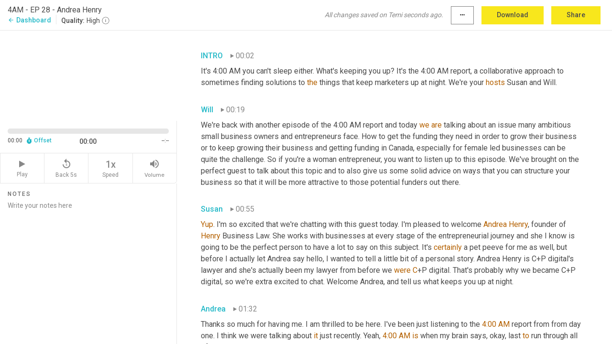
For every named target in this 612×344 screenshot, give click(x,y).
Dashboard (29, 20)
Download (512, 15)
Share (576, 15)
